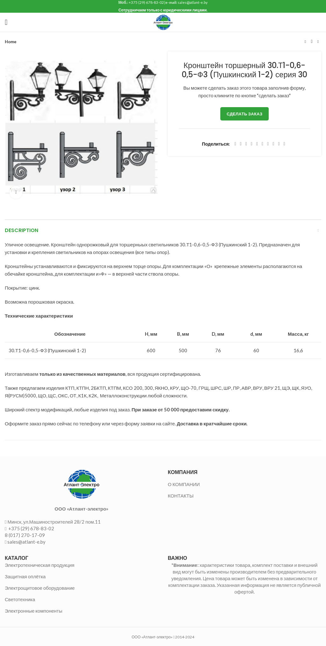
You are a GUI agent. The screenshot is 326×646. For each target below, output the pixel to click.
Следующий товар (318, 41)
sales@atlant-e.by (26, 542)
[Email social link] (246, 144)
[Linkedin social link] (257, 144)
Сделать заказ (244, 113)
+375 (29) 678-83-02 (30, 528)
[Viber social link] (284, 144)
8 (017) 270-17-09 (25, 535)
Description (21, 230)
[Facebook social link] (235, 144)
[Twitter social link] (241, 144)
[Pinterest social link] (251, 144)
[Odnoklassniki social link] (262, 144)
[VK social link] (273, 144)
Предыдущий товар (305, 41)
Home (11, 41)
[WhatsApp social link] (268, 144)
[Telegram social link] (278, 144)
